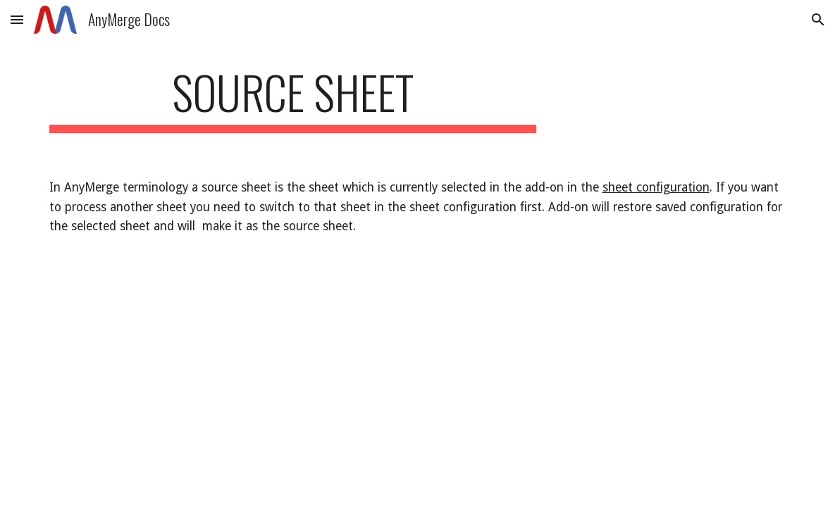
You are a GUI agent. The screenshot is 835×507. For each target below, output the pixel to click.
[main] (293, 99)
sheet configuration (656, 187)
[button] (17, 19)
